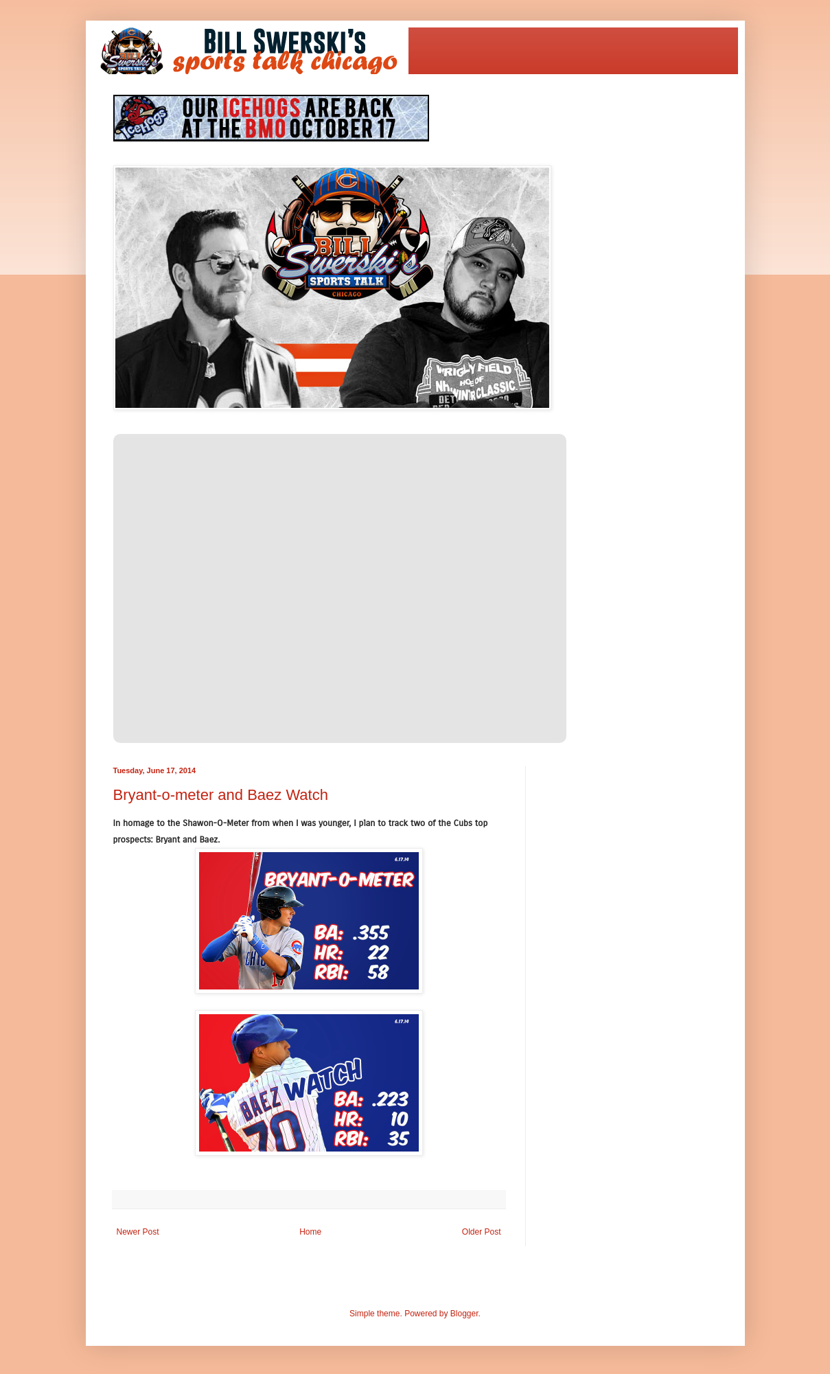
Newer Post (138, 1232)
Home (310, 1232)
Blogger (464, 1313)
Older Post (481, 1232)
